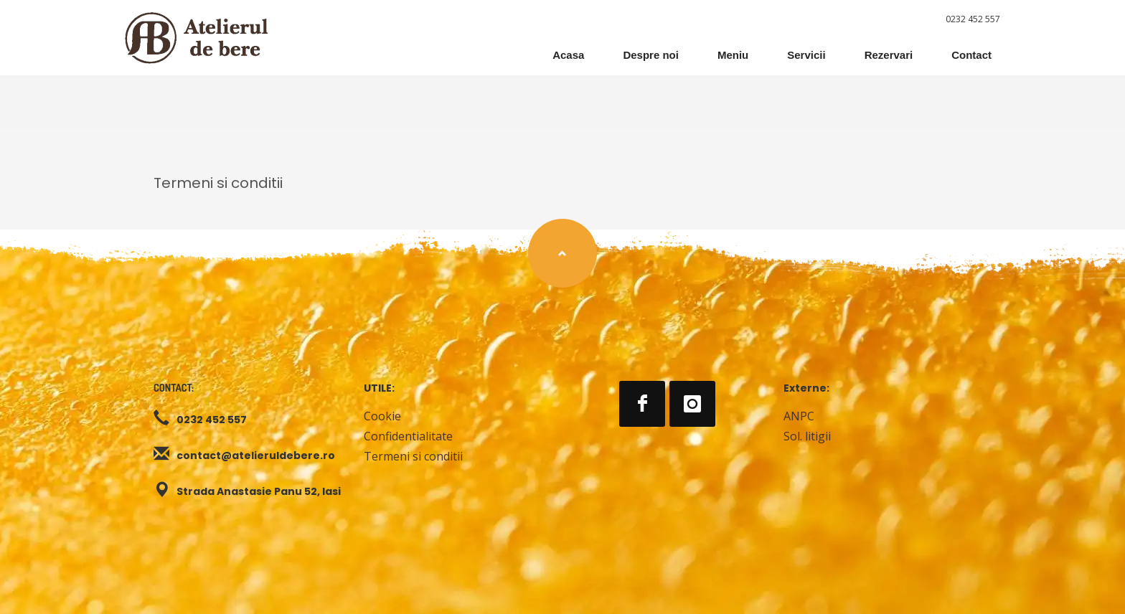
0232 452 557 (973, 19)
